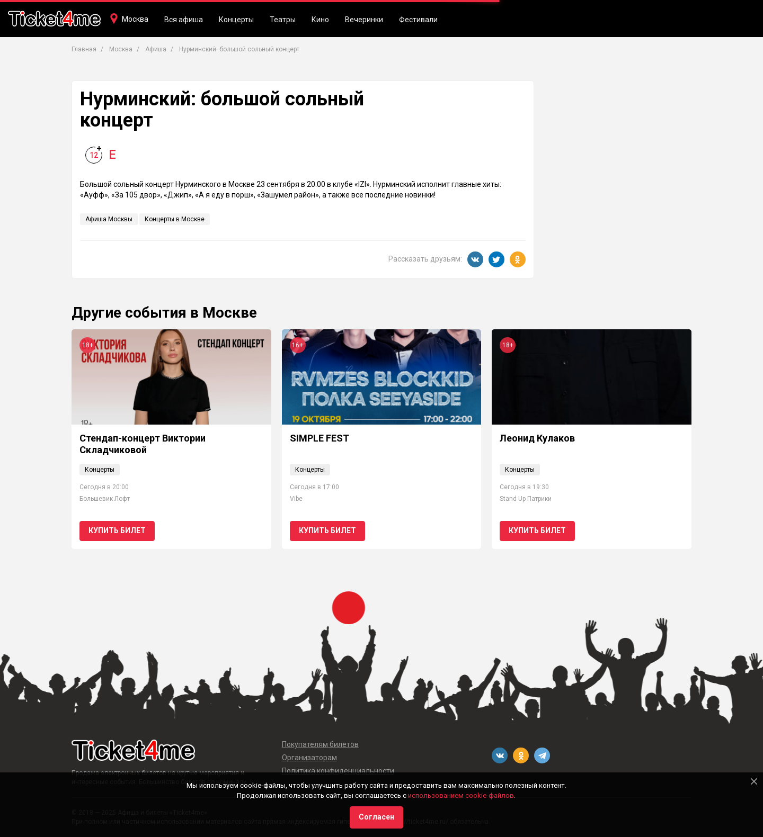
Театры (283, 19)
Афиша (155, 49)
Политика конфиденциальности (338, 771)
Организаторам (309, 757)
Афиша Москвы (108, 219)
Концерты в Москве (175, 219)
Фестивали (418, 19)
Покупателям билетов (320, 744)
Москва (135, 19)
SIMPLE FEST (319, 438)
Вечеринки (364, 19)
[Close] (754, 781)
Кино (320, 19)
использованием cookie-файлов (461, 795)
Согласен (376, 817)
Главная (84, 49)
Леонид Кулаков (537, 438)
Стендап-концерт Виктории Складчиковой (142, 444)
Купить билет (117, 530)
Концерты (236, 19)
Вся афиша (183, 19)
